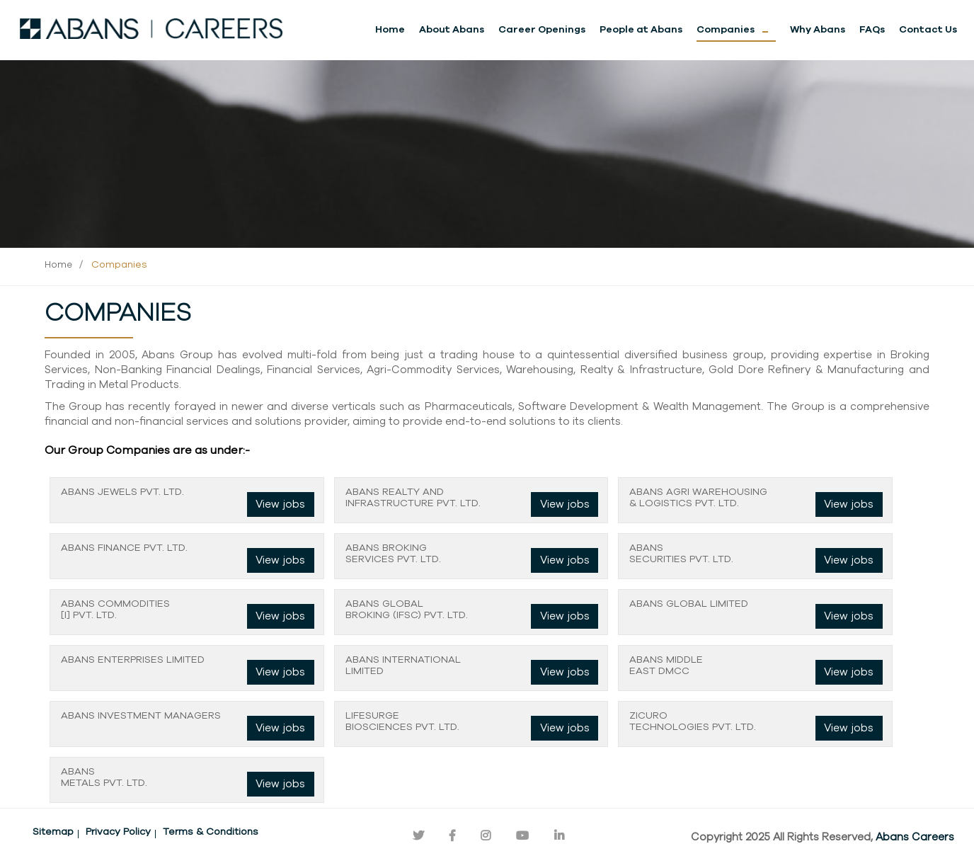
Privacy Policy (118, 832)
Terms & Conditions (210, 832)
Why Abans (817, 30)
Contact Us (928, 30)
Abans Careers (915, 837)
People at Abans (641, 30)
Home (390, 30)
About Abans (451, 30)
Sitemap (53, 832)
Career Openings (541, 30)
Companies (726, 30)
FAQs (872, 30)
